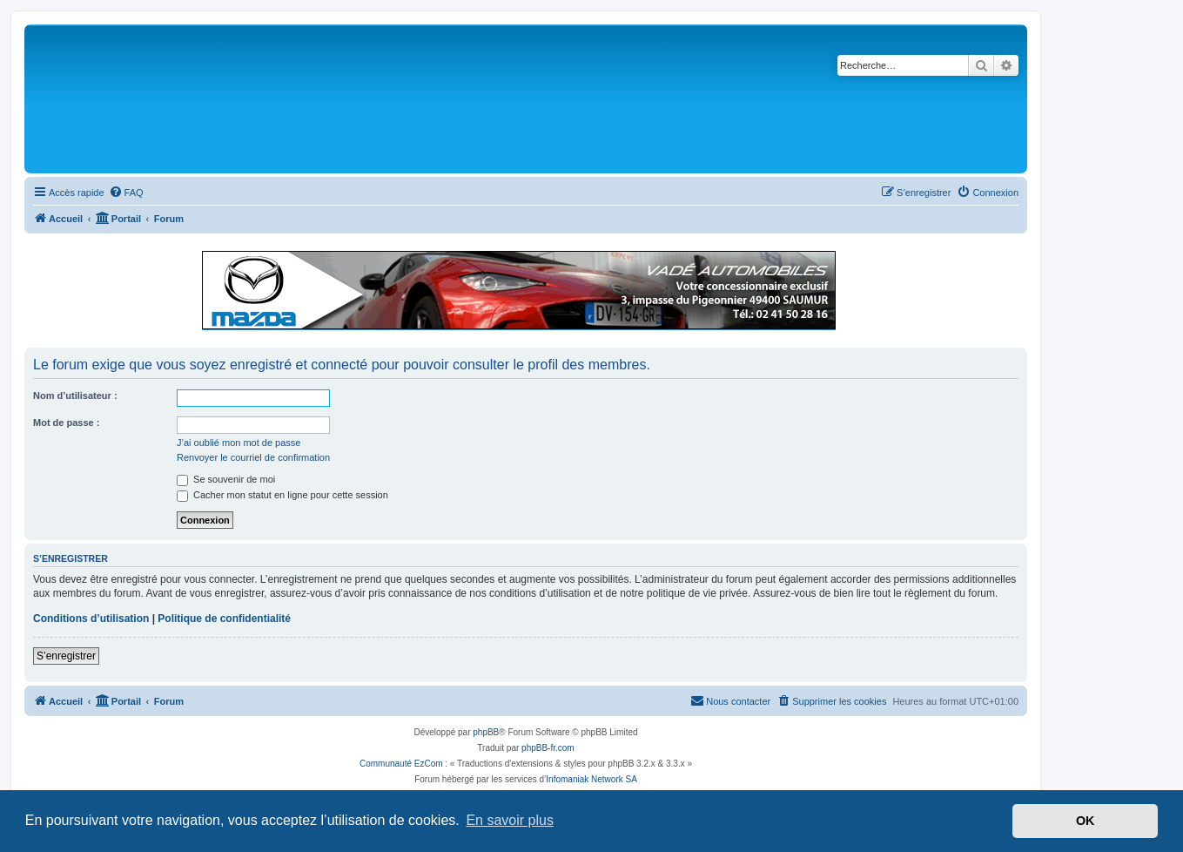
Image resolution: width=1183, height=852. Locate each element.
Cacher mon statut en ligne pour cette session (282, 495)
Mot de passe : (66, 422)
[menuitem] (126, 192)
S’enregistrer (66, 656)
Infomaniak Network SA (591, 779)
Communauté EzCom (401, 763)
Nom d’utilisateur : (75, 395)
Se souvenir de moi (226, 479)
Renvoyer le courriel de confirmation (253, 457)
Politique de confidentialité (224, 618)
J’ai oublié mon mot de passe (238, 442)
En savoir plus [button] (510, 820)
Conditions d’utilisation (91, 618)
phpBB (486, 732)
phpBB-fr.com (548, 748)
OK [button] (1085, 821)
